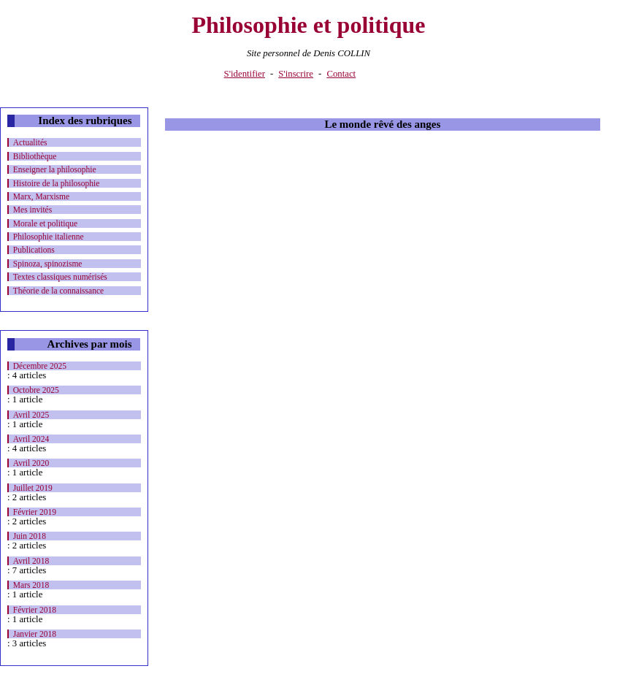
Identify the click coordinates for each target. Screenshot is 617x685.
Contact (341, 74)
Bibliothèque (35, 156)
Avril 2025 (31, 414)
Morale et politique (45, 223)
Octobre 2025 (36, 390)
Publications (34, 249)
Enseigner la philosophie (54, 169)
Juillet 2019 (33, 487)
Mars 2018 (31, 585)
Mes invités (32, 209)
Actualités (30, 142)
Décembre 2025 (39, 365)
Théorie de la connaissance (58, 290)
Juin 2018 (29, 536)
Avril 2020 (31, 463)
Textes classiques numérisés (60, 276)
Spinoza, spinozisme (48, 263)
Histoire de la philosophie (56, 183)
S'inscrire (295, 74)
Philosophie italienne (48, 236)
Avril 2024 (31, 439)
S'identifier (244, 74)
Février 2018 (34, 609)
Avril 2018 (31, 560)
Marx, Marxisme (41, 196)
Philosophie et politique (308, 25)
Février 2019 (34, 512)
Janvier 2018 (34, 633)
